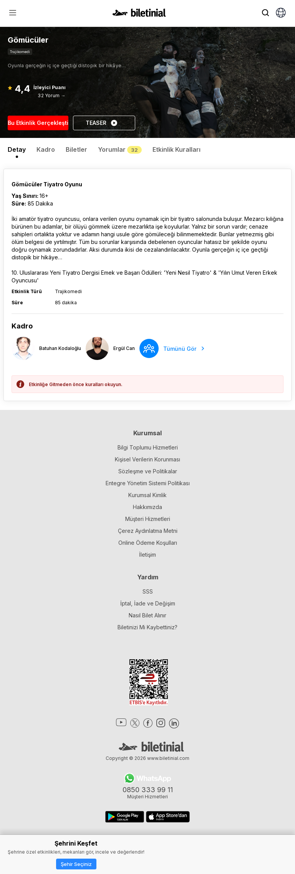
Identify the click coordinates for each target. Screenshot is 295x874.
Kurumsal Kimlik (147, 495)
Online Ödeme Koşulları (147, 542)
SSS (148, 591)
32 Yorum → (51, 95)
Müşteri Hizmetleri (147, 519)
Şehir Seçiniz (76, 864)
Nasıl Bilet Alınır (147, 615)
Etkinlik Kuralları (176, 149)
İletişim (147, 554)
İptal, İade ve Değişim (147, 603)
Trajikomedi (20, 52)
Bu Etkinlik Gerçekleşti (38, 122)
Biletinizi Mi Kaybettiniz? (147, 627)
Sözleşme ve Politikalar (147, 471)
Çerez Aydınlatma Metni (147, 530)
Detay (17, 149)
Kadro (45, 149)
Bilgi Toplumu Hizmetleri (148, 447)
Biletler (76, 149)
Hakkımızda (147, 507)
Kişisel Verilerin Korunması (147, 459)
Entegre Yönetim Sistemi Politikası (148, 483)
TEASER (102, 123)
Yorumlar (120, 149)
